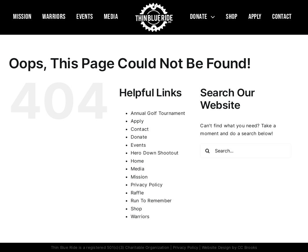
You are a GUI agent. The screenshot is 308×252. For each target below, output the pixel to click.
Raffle (137, 193)
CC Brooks (247, 247)
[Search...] (245, 151)
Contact (140, 129)
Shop (136, 208)
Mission (139, 177)
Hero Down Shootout (154, 153)
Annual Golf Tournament (158, 113)
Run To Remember (151, 200)
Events (138, 145)
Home (137, 161)
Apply (137, 121)
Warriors (140, 216)
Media (137, 169)
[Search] (207, 151)
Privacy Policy (147, 184)
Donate (139, 137)
